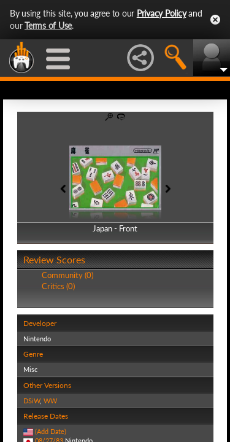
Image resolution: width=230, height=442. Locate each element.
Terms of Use (48, 25)
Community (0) (67, 275)
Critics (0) (58, 286)
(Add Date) (50, 431)
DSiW (31, 401)
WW (50, 401)
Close (215, 20)
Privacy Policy (161, 13)
